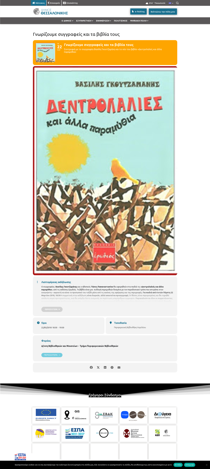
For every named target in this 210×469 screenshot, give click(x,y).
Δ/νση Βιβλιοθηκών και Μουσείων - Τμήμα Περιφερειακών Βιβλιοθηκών (79, 346)
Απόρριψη (189, 465)
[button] (177, 3)
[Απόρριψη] (206, 464)
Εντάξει (178, 465)
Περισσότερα (52, 355)
